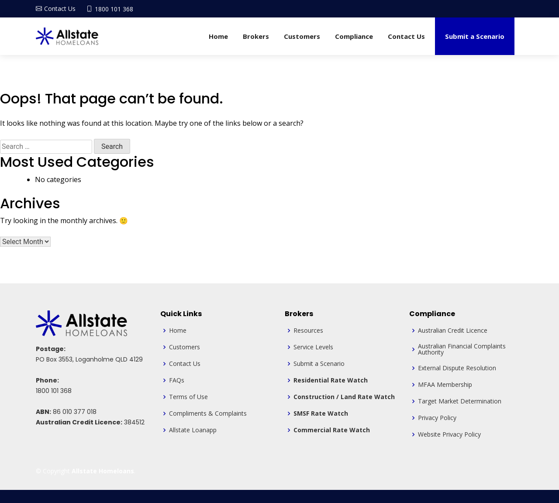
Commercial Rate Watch (331, 430)
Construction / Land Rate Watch (344, 397)
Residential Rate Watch (330, 380)
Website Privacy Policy (449, 434)
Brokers (256, 36)
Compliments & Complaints (208, 413)
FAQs (176, 380)
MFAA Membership (445, 385)
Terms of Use (188, 397)
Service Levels (313, 347)
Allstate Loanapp (193, 430)
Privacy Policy (437, 418)
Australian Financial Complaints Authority (462, 349)
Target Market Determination (459, 401)
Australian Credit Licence (452, 330)
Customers (302, 36)
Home (218, 36)
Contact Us (406, 36)
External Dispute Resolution (457, 368)
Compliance (354, 36)
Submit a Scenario (474, 36)
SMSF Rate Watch (320, 413)
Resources (308, 330)
